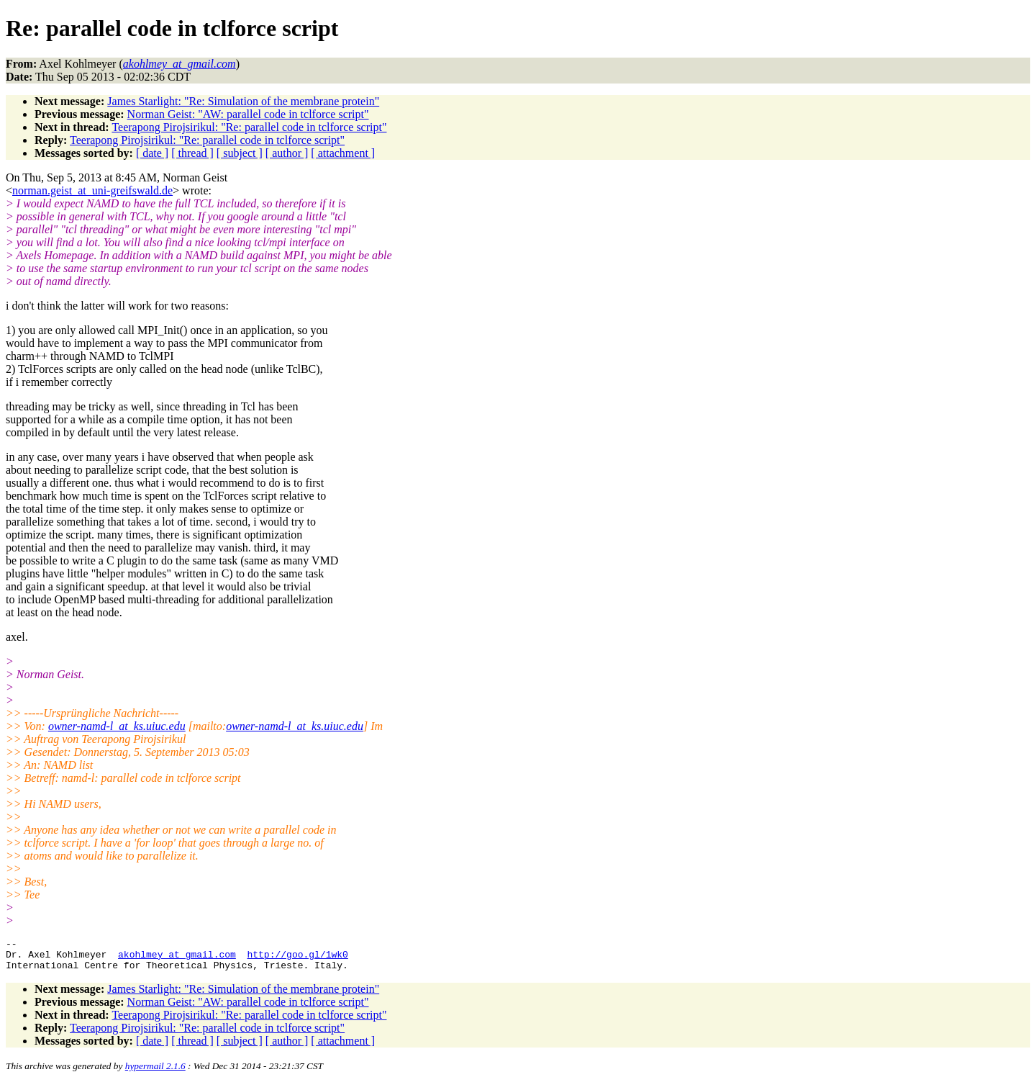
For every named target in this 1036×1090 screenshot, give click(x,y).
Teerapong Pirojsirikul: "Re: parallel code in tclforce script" (249, 127)
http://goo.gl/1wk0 (297, 958)
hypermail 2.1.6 (155, 1072)
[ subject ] (240, 153)
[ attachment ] (343, 153)
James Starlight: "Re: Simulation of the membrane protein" (243, 101)
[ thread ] (192, 153)
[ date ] (152, 153)
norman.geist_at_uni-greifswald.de (92, 190)
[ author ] (287, 153)
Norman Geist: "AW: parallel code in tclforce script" (248, 114)
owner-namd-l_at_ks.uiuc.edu (117, 726)
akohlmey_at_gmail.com (177, 958)
